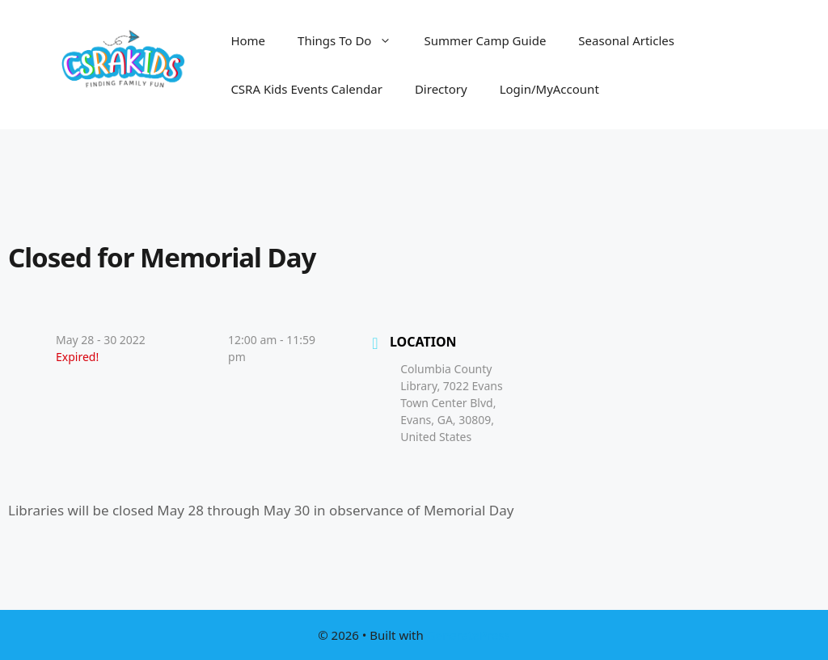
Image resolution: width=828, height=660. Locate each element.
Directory (441, 89)
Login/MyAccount (549, 89)
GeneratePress (468, 635)
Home (247, 40)
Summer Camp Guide (485, 40)
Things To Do (353, 40)
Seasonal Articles (626, 40)
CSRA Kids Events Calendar (306, 89)
